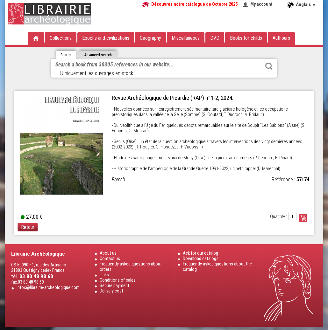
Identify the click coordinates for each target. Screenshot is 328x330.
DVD (214, 38)
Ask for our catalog (200, 253)
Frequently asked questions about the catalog (217, 266)
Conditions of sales (118, 280)
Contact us (110, 258)
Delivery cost (111, 291)
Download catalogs (200, 258)
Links (104, 275)
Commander (303, 218)
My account (261, 4)
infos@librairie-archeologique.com (48, 287)
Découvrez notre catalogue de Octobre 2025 (194, 4)
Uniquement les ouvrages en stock (95, 73)
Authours (281, 38)
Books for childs (246, 38)
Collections (61, 38)
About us (108, 253)
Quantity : (278, 216)
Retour (27, 227)
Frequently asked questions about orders (131, 266)
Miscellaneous (186, 38)
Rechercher (269, 66)
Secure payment (114, 285)
